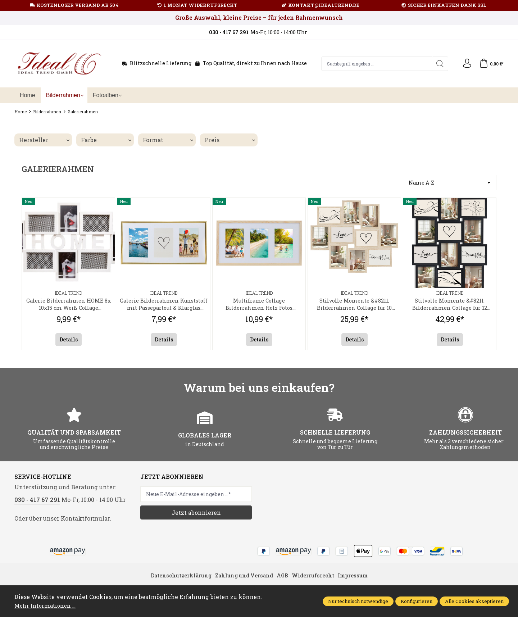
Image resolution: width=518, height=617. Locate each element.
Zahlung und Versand (243, 578)
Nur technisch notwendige (358, 601)
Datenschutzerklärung (175, 578)
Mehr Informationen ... (46, 605)
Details (68, 341)
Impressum (359, 578)
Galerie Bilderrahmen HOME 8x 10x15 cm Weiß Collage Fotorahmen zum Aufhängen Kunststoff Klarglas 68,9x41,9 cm (68, 305)
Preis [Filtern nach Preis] (230, 140)
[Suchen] (437, 63)
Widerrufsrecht (316, 578)
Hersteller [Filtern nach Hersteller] (44, 140)
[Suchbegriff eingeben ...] (375, 63)
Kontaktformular (85, 520)
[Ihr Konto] (464, 63)
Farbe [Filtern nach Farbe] (106, 140)
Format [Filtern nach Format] (168, 140)
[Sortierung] (449, 182)
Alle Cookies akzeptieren (474, 601)
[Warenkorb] (490, 63)
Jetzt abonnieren (196, 514)
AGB (284, 578)
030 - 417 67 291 (37, 501)
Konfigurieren (416, 601)
